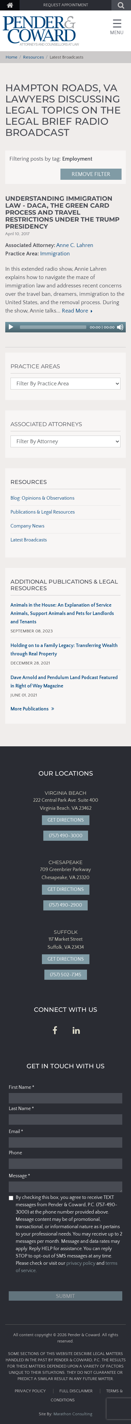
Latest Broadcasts (28, 540)
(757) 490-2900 (65, 905)
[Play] (10, 327)
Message (19, 1176)
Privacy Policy (30, 1391)
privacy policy (80, 1263)
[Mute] (120, 327)
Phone (15, 1153)
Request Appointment (65, 5)
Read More (76, 311)
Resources (33, 57)
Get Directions (66, 820)
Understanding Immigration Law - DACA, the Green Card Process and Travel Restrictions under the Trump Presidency (62, 212)
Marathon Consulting (72, 1414)
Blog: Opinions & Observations (42, 498)
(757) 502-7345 (65, 975)
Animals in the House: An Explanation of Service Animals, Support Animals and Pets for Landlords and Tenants (62, 613)
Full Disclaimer (76, 1391)
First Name (21, 1087)
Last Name (21, 1108)
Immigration (55, 254)
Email (16, 1131)
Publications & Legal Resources (42, 512)
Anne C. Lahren (74, 245)
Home (11, 57)
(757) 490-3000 (65, 836)
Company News (27, 526)
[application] (65, 327)
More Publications (29, 709)
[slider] (53, 327)
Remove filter (91, 174)
